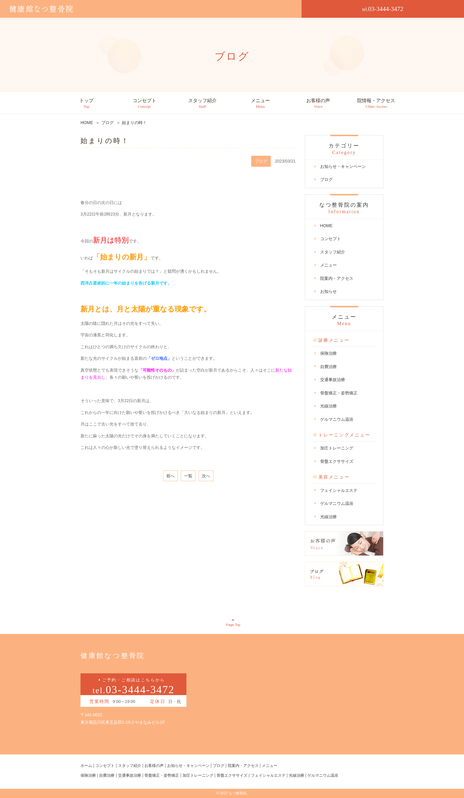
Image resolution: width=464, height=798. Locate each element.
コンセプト (144, 103)
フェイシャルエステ (338, 490)
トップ (86, 103)
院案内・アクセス (336, 278)
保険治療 (328, 353)
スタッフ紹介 (202, 103)
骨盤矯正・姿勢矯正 (338, 393)
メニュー (260, 103)
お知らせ (328, 291)
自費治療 (328, 366)
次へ (206, 475)
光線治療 (328, 406)
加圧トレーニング (336, 448)
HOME (326, 225)
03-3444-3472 (382, 8)
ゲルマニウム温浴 (336, 419)
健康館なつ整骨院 (116, 655)
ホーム (86, 765)
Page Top (233, 625)
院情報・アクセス (376, 103)
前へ (170, 475)
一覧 (188, 475)
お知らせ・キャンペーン (343, 166)
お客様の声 (318, 103)
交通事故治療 (332, 379)
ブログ (326, 179)
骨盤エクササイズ (336, 461)
